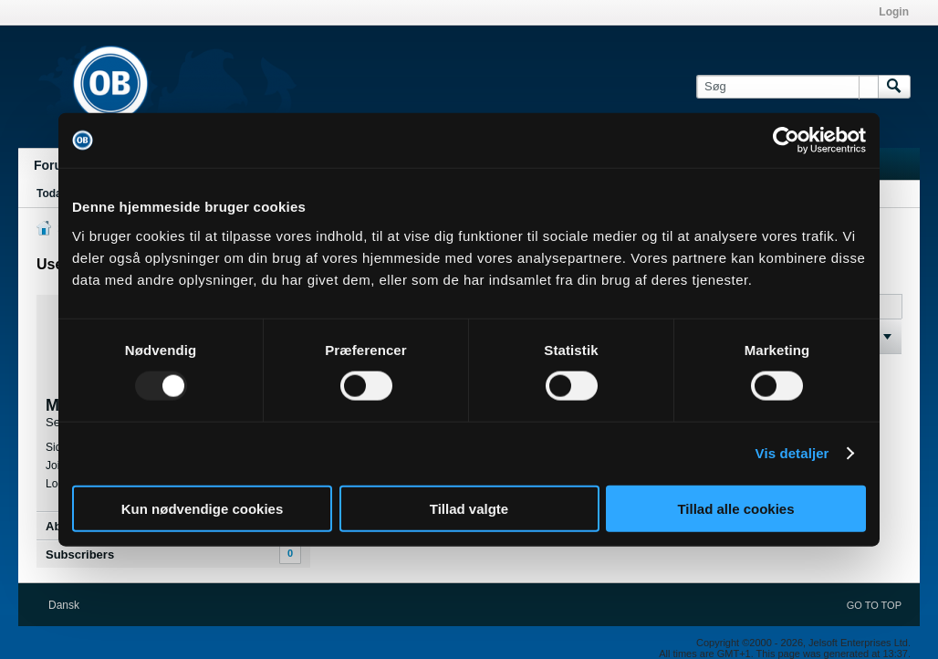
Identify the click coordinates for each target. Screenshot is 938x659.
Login (894, 11)
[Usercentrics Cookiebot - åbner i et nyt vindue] (786, 140)
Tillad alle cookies (735, 508)
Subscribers (80, 554)
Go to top (874, 605)
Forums (57, 165)
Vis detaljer (792, 453)
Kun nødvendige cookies (202, 508)
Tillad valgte (469, 508)
